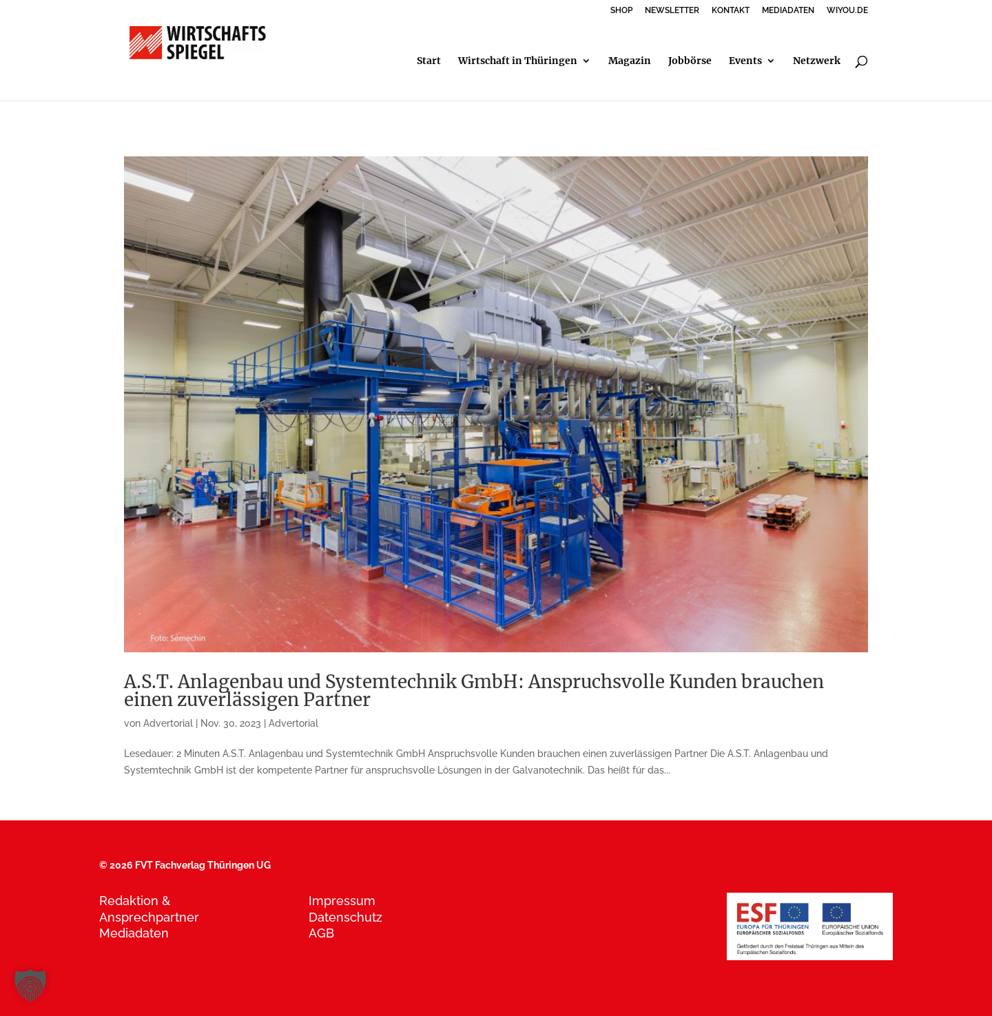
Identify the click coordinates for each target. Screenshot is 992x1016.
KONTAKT (731, 10)
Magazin (629, 61)
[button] (30, 985)
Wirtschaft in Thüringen (517, 61)
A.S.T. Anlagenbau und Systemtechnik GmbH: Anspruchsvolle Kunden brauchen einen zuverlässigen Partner (474, 690)
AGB (321, 933)
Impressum (342, 900)
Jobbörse (690, 61)
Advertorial (168, 723)
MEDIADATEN (788, 10)
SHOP (621, 10)
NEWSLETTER (672, 10)
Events (745, 61)
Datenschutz (345, 917)
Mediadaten (134, 933)
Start (429, 61)
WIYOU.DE (847, 10)
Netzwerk (816, 61)
